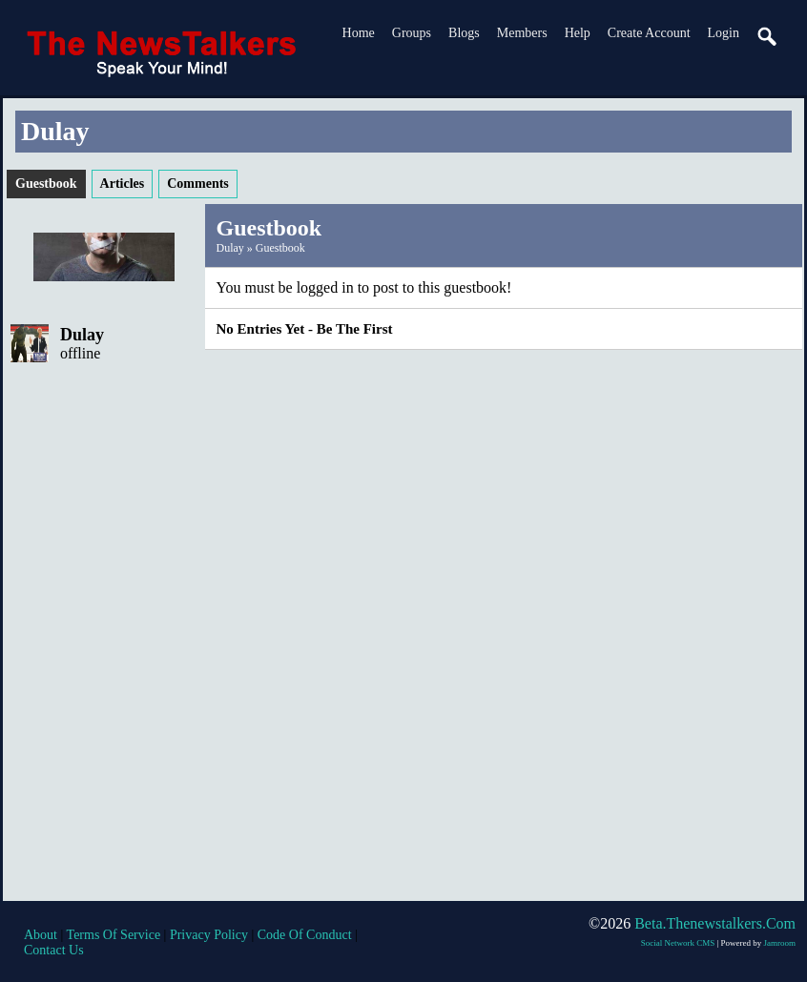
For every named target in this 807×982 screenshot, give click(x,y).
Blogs (464, 33)
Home (358, 33)
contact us (54, 950)
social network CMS (678, 943)
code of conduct (305, 935)
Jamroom (780, 943)
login (723, 33)
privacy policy (209, 935)
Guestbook (280, 248)
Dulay (82, 334)
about (40, 935)
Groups (411, 33)
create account (649, 33)
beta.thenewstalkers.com (715, 923)
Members (522, 33)
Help (577, 33)
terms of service (114, 935)
